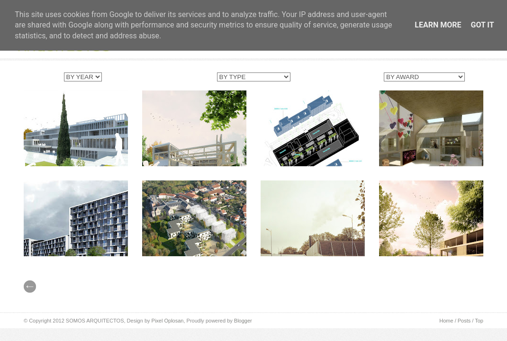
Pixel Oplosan (168, 320)
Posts (464, 320)
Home (446, 320)
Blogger (243, 320)
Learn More (438, 24)
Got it (482, 24)
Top (479, 320)
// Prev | (30, 286)
